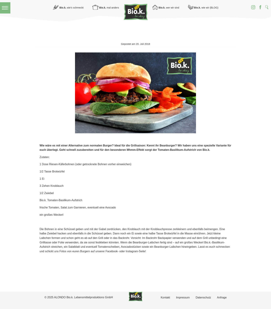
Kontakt (165, 297)
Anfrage (222, 297)
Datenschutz (203, 297)
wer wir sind (165, 7)
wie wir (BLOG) (203, 7)
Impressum (183, 297)
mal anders (105, 7)
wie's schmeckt (68, 7)
